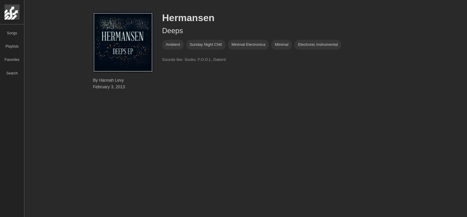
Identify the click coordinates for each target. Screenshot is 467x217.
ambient (173, 44)
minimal (281, 44)
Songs (12, 33)
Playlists (12, 46)
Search (12, 73)
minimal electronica (249, 44)
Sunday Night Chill (206, 44)
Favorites (12, 60)
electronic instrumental (318, 44)
